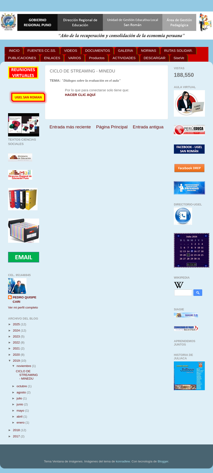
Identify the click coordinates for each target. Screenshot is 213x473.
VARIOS (74, 58)
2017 (17, 436)
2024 (17, 330)
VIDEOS (70, 50)
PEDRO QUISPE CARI (24, 299)
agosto (22, 392)
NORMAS (148, 50)
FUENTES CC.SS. (41, 50)
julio (20, 398)
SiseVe (178, 58)
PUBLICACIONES (22, 58)
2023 (17, 336)
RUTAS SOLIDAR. (178, 50)
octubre (22, 386)
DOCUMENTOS (97, 50)
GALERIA (125, 50)
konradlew (123, 461)
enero (21, 422)
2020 (17, 354)
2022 (17, 342)
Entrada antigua (148, 126)
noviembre (24, 366)
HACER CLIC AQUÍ (80, 95)
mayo (21, 410)
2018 (17, 430)
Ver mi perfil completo (23, 307)
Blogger (163, 461)
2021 (17, 348)
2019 (17, 360)
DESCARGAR (155, 58)
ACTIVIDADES (124, 58)
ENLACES (52, 58)
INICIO (14, 50)
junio (20, 404)
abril (20, 416)
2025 (17, 324)
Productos (97, 58)
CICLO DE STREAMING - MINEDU (27, 374)
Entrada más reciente (70, 126)
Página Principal (112, 126)
